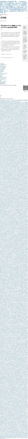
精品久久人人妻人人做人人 (12, 290)
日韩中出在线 (7, 305)
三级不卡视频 (17, 336)
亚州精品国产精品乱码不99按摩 (19, 365)
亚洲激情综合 (2, 321)
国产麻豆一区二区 (9, 251)
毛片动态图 (18, 161)
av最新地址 (6, 410)
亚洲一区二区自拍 (7, 216)
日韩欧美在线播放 (15, 112)
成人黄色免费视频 (4, 121)
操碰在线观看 (5, 245)
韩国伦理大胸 (13, 251)
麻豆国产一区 (23, 141)
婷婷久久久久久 (2, 105)
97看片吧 (12, 129)
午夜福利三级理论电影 (25, 230)
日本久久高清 (6, 270)
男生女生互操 (19, 110)
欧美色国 (9, 203)
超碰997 (12, 194)
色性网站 (24, 310)
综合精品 (25, 163)
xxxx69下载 (19, 222)
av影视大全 (10, 177)
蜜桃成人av (4, 188)
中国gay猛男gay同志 (11, 431)
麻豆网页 (17, 322)
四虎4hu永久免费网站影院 (7, 230)
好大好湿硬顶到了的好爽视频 (6, 211)
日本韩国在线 (1, 143)
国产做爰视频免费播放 (5, 214)
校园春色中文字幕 (9, 377)
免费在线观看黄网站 (16, 153)
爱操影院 (7, 372)
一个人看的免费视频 (16, 210)
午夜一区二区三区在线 (8, 180)
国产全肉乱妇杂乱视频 (4, 396)
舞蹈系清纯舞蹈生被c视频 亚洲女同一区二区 (6, 329)
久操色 (24, 246)
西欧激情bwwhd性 (21, 104)
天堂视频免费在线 (24, 173)
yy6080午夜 (26, 306)
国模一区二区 (13, 271)
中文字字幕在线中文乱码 (6, 432)
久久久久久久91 (3, 137)
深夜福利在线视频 (11, 109)
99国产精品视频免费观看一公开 (7, 208)
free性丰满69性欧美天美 (18, 251)
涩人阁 (7, 242)
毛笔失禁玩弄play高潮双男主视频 (8, 151)
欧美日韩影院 (25, 144)
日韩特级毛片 (12, 408)
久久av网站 (5, 243)
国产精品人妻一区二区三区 (9, 352)
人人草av (3, 274)
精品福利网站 (5, 144)
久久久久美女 (13, 412)
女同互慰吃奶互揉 (20, 352)
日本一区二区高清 (4, 294)
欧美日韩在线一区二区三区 (12, 117)
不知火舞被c (7, 267)
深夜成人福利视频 (24, 124)
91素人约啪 (6, 137)
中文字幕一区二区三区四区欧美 (14, 313)
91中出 (18, 403)
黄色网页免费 (23, 298)
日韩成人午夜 (4, 251)
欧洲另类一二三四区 (15, 294)
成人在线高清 (6, 275)
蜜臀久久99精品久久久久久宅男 (21, 125)
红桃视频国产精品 (23, 411)
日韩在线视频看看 (15, 156)
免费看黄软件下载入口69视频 (10, 245)
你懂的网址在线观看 (24, 313)
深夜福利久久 (15, 353)
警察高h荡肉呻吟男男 (25, 237)
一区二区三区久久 (6, 120)
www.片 (4, 270)
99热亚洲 (26, 271)
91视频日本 (5, 278)
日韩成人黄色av (24, 184)
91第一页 (11, 269)
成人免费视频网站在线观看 (14, 332)
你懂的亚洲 (14, 402)
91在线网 (21, 106)
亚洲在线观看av (5, 190)
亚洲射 (2, 394)
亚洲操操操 (22, 407)
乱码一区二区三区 (13, 314)
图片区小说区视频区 (4, 424)
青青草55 (14, 249)
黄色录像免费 (20, 408)
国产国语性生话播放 (6, 224)
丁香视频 (7, 139)
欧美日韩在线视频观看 (14, 116)
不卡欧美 (7, 168)
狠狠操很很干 (24, 151)
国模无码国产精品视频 (20, 188)
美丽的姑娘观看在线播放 (21, 155)
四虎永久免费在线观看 (22, 231)
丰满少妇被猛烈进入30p (18, 371)
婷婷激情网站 (25, 224)
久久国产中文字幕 (4, 183)
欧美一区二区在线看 (16, 416)
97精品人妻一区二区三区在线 (17, 226)
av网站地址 (16, 185)
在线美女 (3, 385)
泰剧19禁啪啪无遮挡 (10, 131)
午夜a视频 (26, 249)
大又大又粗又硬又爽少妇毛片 (22, 270)
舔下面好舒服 (25, 338)
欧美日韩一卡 (21, 102)
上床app (24, 168)
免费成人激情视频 (20, 275)
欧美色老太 (24, 386)
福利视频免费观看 (19, 116)
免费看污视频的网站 (11, 385)
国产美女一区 (24, 238)
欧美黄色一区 (25, 108)
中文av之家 (6, 237)
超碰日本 (16, 369)
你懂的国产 (22, 208)
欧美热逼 (22, 337)
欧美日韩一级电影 (12, 231)
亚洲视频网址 (26, 235)
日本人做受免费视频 (25, 352)
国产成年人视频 (5, 357)
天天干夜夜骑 (24, 159)
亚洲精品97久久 (4, 289)
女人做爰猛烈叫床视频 (10, 239)
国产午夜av (24, 369)
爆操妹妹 (13, 222)
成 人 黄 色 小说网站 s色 (6, 415)
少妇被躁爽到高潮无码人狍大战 (18, 355)
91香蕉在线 (7, 109)
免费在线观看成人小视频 (6, 376)
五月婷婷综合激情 (3, 108)
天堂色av (1, 251)
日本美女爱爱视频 (24, 426)
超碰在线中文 (17, 377)
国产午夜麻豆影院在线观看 (10, 357)
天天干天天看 (13, 308)
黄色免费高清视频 (19, 359)
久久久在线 (15, 296)
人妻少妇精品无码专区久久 (7, 333)
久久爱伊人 (16, 230)
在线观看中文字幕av (5, 301)
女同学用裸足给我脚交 (4, 404)
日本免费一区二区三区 (23, 200)
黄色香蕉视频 (8, 266)
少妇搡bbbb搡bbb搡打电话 (7, 419)
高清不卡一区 (7, 293)
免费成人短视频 (9, 185)
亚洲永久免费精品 (24, 332)
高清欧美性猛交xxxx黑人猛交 (20, 183)
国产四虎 (20, 130)
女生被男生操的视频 (20, 400)
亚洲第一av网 (14, 167)
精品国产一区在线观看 (10, 183)
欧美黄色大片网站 (3, 322)
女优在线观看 (20, 391)
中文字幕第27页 (6, 389)
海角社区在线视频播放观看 (13, 125)
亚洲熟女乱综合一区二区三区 (7, 298)
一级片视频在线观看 (7, 297)
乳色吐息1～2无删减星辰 (9, 184)
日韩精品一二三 (20, 156)
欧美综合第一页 (24, 277)
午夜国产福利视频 (10, 234)
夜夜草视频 (12, 406)
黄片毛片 (21, 424)
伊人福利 (24, 395)
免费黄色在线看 (22, 333)
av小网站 (6, 423)
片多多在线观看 (11, 226)
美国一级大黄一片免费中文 (15, 246)
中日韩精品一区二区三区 (14, 233)
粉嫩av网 (8, 147)
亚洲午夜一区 (26, 176)
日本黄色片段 (19, 293)
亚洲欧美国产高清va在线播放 (10, 110)
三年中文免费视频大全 (8, 416)
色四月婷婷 (24, 165)
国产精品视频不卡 (11, 137)
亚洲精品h (26, 329)
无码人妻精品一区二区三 (10, 172)
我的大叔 (6, 160)
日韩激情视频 (6, 105)
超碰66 (12, 347)
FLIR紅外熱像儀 (2, 71)
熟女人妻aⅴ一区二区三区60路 (4, 258)
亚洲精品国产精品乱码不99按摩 (13, 220)
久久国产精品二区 (24, 412)
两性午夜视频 (26, 104)
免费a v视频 (16, 242)
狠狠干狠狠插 (13, 124)
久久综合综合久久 (13, 379)
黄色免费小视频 (8, 195)
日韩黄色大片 (19, 207)
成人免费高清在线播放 (24, 345)
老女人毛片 (10, 293)
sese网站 (11, 159)
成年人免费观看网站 (18, 434)
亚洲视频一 (24, 365)
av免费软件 (16, 391)
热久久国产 (11, 210)
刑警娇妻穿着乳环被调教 (3, 204)
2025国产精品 (11, 305)
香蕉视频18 (11, 349)
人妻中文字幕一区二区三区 (11, 292)
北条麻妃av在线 (22, 227)
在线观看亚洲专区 (20, 316)
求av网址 (3, 112)
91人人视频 (16, 344)
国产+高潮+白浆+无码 (5, 182)
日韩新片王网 (12, 118)
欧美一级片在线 (18, 187)
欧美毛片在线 (24, 435)
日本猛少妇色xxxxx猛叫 (10, 149)
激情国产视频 (20, 238)
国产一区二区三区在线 (4, 124)
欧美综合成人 (19, 109)
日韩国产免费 (14, 384)
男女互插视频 (5, 147)
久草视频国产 (1, 389)
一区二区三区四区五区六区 (23, 314)
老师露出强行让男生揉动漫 (15, 224)
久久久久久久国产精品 (21, 242)
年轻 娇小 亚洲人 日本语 (5, 277)
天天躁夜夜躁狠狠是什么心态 (13, 161)
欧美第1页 (17, 114)
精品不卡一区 (16, 109)
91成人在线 (17, 160)
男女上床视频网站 (7, 198)
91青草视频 (26, 317)
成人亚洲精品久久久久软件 (10, 164)
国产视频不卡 (11, 287)
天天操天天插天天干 (10, 168)
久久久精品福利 (8, 281)
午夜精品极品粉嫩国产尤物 (23, 228)
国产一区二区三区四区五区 (6, 349)
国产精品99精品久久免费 (18, 271)
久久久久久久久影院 (11, 261)
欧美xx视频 (1, 157)
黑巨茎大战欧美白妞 (19, 148)
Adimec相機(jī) (2, 65)
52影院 (3, 135)
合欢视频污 (20, 223)
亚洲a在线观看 (22, 175)
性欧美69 (24, 261)
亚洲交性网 (14, 312)
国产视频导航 (18, 314)
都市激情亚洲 (16, 316)
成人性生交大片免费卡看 (20, 241)
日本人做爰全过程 (16, 237)
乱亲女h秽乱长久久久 (15, 159)
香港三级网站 (13, 128)
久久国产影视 (21, 165)
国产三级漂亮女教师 (24, 116)
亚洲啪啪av (2, 338)
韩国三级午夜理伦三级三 (17, 430)
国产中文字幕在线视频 (21, 389)
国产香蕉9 (20, 426)
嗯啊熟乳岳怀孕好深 (9, 121)
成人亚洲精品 (2, 153)
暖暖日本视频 (8, 231)
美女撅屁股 (26, 422)
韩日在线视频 (16, 135)
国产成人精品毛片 (7, 207)
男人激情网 (25, 402)
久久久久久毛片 (6, 402)
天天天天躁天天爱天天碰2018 (12, 282)
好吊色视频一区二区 (21, 206)
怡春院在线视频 (5, 233)
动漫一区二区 (7, 218)
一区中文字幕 (7, 215)
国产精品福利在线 (5, 356)
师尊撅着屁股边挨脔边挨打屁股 (8, 106)
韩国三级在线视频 (12, 198)
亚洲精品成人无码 (17, 414)
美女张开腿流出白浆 (12, 147)
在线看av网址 (16, 399)
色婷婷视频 (23, 191)
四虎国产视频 (19, 202)
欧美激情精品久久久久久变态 (3, 400)
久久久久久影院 (10, 235)
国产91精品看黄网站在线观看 (3, 317)
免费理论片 (14, 160)
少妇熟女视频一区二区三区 (19, 167)
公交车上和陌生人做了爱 (13, 176)
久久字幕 (6, 339)
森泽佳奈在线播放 (12, 414)
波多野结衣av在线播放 (25, 258)
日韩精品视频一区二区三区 (17, 341)
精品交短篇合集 (8, 428)
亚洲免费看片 (23, 139)
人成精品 (18, 218)
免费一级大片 (4, 394)
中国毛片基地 (7, 188)
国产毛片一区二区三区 (18, 147)
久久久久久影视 (26, 322)
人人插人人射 (18, 220)
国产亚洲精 (19, 136)
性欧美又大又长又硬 (22, 153)
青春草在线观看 (22, 402)
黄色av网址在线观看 (9, 165)
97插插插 (7, 140)
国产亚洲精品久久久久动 (11, 130)
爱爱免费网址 (25, 126)
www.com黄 (9, 187)
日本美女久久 (19, 302)
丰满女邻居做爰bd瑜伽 (22, 335)
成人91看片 (14, 194)
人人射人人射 (5, 412)
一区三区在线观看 (23, 147)
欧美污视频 (15, 164)
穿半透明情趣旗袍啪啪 (4, 239)
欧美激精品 (22, 420)
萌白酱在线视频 (25, 330)
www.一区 (21, 253)
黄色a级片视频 (6, 407)
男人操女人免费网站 (24, 399)
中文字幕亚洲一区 (12, 373)
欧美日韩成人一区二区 (16, 288)
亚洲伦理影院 (5, 302)
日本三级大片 (19, 191)
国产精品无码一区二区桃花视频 (16, 177)
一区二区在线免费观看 (5, 220)
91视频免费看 (16, 118)
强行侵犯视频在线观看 (16, 267)
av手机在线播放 (2, 134)
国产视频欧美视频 (16, 283)
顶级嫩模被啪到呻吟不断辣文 (16, 179)
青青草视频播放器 (24, 148)
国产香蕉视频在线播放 (22, 282)
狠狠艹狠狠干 (18, 195)
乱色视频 (1, 250)
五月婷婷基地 (13, 185)
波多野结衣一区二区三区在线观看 (16, 215)
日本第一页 (5, 185)
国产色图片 (1, 219)
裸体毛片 (23, 385)
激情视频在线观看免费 (18, 308)
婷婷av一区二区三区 (13, 180)
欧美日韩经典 (25, 305)
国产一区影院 (15, 380)
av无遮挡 (11, 218)
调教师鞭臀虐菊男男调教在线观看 (12, 317)
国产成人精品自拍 (22, 187)
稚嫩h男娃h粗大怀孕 (10, 241)
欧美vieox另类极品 (13, 394)
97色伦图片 (14, 183)
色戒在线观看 (17, 273)
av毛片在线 (13, 273)
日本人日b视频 (26, 129)
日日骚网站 (23, 309)
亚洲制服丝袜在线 (21, 181)
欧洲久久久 (21, 145)
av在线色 (13, 437)
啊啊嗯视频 (19, 294)
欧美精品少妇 (18, 431)
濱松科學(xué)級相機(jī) (3, 83)
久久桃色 (10, 191)
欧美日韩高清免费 (19, 129)
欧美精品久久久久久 (19, 199)
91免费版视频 (22, 306)
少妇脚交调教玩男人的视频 (14, 258)
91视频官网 (11, 195)
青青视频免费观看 (13, 426)
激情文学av (23, 360)
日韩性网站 (18, 297)
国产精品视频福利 (20, 149)
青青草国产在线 (13, 122)
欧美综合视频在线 (7, 287)
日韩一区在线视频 (23, 300)
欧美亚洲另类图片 (13, 157)
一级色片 (9, 400)
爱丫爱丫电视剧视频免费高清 (15, 106)
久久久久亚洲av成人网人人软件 (16, 182)
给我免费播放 (6, 403)
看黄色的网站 (25, 285)
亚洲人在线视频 (12, 181)
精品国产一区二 (25, 149)
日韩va (5, 206)
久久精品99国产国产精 (10, 179)
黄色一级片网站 (4, 352)
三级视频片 (6, 241)
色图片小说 (10, 215)
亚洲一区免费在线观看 (19, 134)
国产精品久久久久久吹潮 (7, 386)
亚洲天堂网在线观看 (25, 198)
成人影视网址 (21, 310)
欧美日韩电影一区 (10, 257)
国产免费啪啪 (15, 129)
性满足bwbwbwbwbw (10, 199)
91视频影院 (1, 406)
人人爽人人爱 (22, 387)
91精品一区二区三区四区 (21, 236)
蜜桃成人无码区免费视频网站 (16, 175)
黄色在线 (4, 139)
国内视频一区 (24, 427)
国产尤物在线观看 (5, 257)
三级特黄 (25, 302)
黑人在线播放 (16, 277)
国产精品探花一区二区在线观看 (22, 396)
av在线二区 (8, 326)
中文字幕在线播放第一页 (18, 212)
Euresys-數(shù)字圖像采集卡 (4, 73)
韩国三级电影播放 (10, 246)
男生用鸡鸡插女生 (24, 130)
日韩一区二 (20, 428)
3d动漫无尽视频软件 (16, 305)
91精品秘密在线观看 (14, 418)
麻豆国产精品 (8, 171)
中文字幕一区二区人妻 (22, 324)
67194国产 (22, 434)
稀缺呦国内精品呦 (7, 186)
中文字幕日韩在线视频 (16, 263)
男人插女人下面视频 (15, 266)
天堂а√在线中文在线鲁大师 (7, 118)
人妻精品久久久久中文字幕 (12, 120)
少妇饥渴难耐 (6, 227)
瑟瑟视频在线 (21, 128)
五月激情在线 (4, 284)
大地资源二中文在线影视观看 (24, 177)
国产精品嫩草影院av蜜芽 (24, 234)
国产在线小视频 (22, 180)
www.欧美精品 (17, 228)
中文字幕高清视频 (21, 334)
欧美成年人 (20, 151)
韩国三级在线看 (13, 243)
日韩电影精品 (11, 186)
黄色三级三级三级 (8, 347)
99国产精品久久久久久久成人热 (4, 238)
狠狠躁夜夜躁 (26, 220)
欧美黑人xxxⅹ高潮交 (18, 157)
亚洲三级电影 (4, 320)
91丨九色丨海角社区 (12, 344)
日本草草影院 (8, 375)
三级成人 (3, 287)
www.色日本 (6, 282)
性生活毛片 (25, 105)
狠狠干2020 (23, 251)
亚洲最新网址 (17, 128)
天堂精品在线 (23, 359)
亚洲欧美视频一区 (2, 259)
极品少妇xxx (25, 118)
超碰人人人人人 (3, 297)
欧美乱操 (16, 403)
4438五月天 (4, 110)
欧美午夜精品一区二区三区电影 (8, 167)
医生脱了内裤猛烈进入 (10, 112)
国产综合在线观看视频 (10, 192)
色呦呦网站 (26, 389)
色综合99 (4, 371)
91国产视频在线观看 (11, 135)
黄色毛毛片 (16, 144)
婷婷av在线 (7, 334)
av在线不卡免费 (5, 337)
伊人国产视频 (14, 381)
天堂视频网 (10, 427)
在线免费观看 (3, 254)
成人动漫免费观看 (8, 116)
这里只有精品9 (20, 383)
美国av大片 (25, 385)
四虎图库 (6, 192)
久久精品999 (11, 133)
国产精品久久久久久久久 (4, 228)
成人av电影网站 (19, 296)
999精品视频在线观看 (14, 328)
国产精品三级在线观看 (16, 190)
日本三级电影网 (20, 159)
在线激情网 (11, 232)
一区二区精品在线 (11, 145)
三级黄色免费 (13, 338)
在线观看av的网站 (5, 187)
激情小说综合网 (8, 351)
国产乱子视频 (6, 145)
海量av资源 (7, 206)
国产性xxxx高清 (25, 353)
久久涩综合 (16, 279)
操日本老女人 (7, 344)
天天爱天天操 (21, 305)
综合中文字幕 (24, 383)
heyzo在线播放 (12, 296)
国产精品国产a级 (16, 130)
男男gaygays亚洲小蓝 (3, 102)
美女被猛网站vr (24, 255)
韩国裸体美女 (11, 267)
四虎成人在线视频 (10, 160)
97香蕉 (24, 400)
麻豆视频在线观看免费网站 (3, 377)
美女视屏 (1, 367)
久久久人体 (21, 288)
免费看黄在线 (12, 247)
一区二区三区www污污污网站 (6, 181)
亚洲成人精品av (2, 288)
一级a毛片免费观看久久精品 (20, 176)
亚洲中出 (24, 348)
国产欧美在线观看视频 (13, 297)
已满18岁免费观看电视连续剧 (16, 300)
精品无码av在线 (11, 227)
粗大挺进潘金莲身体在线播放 (18, 375)
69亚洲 (26, 294)
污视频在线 (20, 173)
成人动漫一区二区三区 (16, 145)
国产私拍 (6, 430)
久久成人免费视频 (18, 234)
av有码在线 (3, 391)
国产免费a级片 (10, 182)
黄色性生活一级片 (2, 192)
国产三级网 (23, 271)
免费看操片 (17, 169)
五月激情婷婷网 (14, 134)
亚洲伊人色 (15, 200)
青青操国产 (21, 195)
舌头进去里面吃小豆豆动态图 (23, 437)
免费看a (4, 207)
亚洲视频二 (9, 404)
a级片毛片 (8, 373)
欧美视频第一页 (21, 126)
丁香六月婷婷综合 (3, 218)
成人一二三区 (14, 257)
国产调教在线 (18, 203)
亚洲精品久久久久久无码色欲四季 (15, 104)
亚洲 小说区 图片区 (15, 184)
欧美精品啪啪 (23, 136)
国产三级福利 (15, 148)
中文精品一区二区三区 (14, 324)
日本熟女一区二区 (12, 212)
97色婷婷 (26, 398)
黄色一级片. (14, 114)
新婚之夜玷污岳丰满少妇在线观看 (14, 108)
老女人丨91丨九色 (2, 130)
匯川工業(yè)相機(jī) (2, 68)
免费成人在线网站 (6, 286)
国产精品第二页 (10, 141)
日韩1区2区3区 (17, 424)
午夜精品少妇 (5, 141)
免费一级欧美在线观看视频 (17, 132)
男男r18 (6, 203)
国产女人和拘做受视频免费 (7, 343)
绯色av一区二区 (21, 232)
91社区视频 (9, 304)
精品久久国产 (21, 216)
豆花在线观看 (8, 133)
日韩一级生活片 (8, 194)
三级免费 (22, 105)
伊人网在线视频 (4, 171)
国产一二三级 (15, 302)
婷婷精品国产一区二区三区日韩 (18, 133)
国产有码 (1, 430)
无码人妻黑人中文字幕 (15, 325)
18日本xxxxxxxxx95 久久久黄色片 (14, 265)
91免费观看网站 (8, 108)
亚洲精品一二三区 (9, 314)
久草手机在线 (15, 239)
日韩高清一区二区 (21, 269)
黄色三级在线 (11, 330)
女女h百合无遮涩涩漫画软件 (8, 128)
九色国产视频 (14, 234)
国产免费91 (7, 261)
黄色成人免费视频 (11, 214)
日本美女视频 (26, 333)
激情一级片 (18, 200)
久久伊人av (24, 373)
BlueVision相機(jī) (2, 69)
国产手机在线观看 (25, 102)
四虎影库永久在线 (13, 187)
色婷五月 (9, 210)
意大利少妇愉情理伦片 (5, 271)
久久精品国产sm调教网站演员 (13, 188)
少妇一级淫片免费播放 (3, 195)
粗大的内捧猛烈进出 (12, 365)
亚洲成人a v (8, 200)
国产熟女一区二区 (23, 131)
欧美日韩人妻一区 (19, 298)
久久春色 (5, 143)
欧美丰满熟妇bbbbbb (7, 153)
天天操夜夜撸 (8, 176)
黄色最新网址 (12, 153)
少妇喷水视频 (26, 357)
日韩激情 (8, 144)
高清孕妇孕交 (18, 180)
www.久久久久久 (15, 192)
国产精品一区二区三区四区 (5, 161)
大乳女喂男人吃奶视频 (11, 390)
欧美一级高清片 (23, 207)
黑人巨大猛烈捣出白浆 (20, 318)
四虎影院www (8, 283)
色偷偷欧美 (9, 277)
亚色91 (24, 186)
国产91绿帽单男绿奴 (2, 235)
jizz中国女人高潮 (3, 168)
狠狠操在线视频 (20, 143)
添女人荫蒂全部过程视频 (22, 265)
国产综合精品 (12, 400)
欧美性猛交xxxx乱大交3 (7, 296)
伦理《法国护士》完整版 (5, 132)
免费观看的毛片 (8, 129)
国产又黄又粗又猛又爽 (5, 191)
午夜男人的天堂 (23, 215)
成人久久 (11, 318)
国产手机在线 (9, 124)
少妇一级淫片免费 (12, 144)
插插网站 (12, 202)
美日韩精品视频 (4, 176)
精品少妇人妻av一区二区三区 (15, 126)
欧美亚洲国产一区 (6, 135)
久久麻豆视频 (6, 381)
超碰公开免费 (4, 159)
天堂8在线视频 (21, 283)
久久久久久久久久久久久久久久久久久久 (16, 208)
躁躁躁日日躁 (15, 376)
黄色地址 (27, 257)
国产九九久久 (16, 408)
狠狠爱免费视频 (20, 184)
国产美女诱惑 (19, 171)
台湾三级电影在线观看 (25, 133)
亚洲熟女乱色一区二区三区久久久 (14, 310)
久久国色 (8, 337)
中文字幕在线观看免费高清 (8, 136)
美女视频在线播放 (11, 140)
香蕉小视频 (3, 136)
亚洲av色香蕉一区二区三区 (13, 211)
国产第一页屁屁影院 (2, 175)
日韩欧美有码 (23, 278)
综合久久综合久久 (2, 249)
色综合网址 (3, 156)
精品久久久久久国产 (19, 164)
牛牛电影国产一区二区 (19, 117)
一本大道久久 (4, 231)
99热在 (20, 250)
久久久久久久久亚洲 (6, 196)
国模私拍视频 (6, 391)
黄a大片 (26, 153)
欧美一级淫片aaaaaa (11, 132)
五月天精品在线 (24, 214)
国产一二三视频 (2, 177)
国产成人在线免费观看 (20, 376)
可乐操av (12, 281)
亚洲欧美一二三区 (6, 148)
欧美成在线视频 (15, 131)
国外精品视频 (20, 121)
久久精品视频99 (9, 412)
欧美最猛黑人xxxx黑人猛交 (19, 404)
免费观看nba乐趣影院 (16, 270)
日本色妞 (4, 430)
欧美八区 (18, 227)
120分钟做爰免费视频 (7, 125)
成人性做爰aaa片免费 (24, 388)
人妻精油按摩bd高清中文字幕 (3, 113)
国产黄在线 (16, 196)
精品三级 (9, 223)
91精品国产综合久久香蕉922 (18, 198)
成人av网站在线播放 (4, 263)
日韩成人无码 (26, 242)
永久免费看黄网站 (21, 118)
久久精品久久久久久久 (7, 426)
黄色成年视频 (3, 282)
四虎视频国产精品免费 (15, 269)
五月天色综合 (10, 289)
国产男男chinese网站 (11, 102)
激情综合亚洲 (9, 339)
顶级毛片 (21, 427)
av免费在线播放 (20, 344)
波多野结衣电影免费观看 (17, 372)
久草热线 (23, 375)
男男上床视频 (26, 243)
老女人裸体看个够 (25, 232)
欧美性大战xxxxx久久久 (11, 355)
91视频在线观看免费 (8, 328)
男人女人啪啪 (17, 290)
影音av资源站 (16, 250)
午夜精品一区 (15, 168)
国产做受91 (10, 384)
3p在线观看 (13, 165)
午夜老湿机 (6, 408)
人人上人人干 (13, 254)
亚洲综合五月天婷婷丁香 (17, 306)
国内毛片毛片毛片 (17, 262)
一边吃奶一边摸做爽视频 (8, 254)
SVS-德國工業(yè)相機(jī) (3, 64)
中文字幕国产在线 (25, 203)
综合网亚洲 (17, 402)
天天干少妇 (9, 258)
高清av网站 (17, 282)
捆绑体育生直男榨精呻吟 (15, 141)
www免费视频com (2, 420)
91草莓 (4, 237)
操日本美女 (15, 415)
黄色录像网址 (22, 262)
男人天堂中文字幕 (24, 296)
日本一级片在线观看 (9, 273)
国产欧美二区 (20, 325)
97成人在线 (21, 273)
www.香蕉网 (15, 395)
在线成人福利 (18, 194)
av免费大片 (20, 141)
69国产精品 (21, 172)
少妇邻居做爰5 (17, 231)
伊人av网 (6, 104)
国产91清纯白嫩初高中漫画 (14, 236)
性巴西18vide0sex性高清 (24, 250)
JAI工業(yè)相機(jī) (2, 67)
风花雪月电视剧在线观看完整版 (21, 233)
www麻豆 (26, 245)
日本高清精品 (15, 227)
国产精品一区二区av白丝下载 (23, 218)
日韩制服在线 (16, 284)
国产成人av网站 (17, 102)
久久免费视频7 (21, 287)
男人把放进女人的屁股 (14, 136)
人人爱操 (24, 196)
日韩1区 (17, 120)
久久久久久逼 (22, 430)
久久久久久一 (17, 287)
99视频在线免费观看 (25, 143)
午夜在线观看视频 (20, 185)
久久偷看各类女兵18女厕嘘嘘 (6, 313)
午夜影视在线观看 (15, 407)
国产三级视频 (20, 279)
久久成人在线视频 (7, 156)
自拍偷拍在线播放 (2, 227)
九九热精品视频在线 (21, 160)
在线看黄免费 (2, 339)
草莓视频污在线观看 (24, 110)
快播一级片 (17, 259)
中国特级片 (21, 204)
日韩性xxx (3, 387)
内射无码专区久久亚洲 (8, 321)
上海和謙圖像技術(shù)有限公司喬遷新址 (6, 57)
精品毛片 (12, 423)
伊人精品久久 (15, 423)
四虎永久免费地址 (19, 309)
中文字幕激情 (5, 219)
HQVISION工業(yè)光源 (3, 77)
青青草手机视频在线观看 (10, 288)
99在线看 (11, 156)
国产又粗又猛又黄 (4, 129)
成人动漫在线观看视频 (22, 114)
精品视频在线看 (23, 292)
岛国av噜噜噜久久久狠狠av (23, 290)
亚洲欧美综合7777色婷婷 (24, 226)
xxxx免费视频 (20, 210)
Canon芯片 (1, 84)
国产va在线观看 (10, 435)
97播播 (6, 163)
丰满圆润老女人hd (16, 216)
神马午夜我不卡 (7, 348)
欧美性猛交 (11, 266)
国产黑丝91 (14, 330)
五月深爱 (26, 424)
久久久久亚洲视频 (11, 206)
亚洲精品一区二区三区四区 (18, 412)
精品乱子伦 (23, 325)
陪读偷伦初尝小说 (11, 372)
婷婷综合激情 (25, 140)
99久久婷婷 (21, 203)
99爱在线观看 (17, 435)
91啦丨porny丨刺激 (12, 371)
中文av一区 (22, 341)
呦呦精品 (5, 112)
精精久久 (5, 281)
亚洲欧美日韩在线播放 (22, 169)
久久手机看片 (21, 186)
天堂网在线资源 (22, 297)
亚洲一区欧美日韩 (10, 285)
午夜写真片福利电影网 (9, 222)
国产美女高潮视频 (12, 216)
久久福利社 (12, 353)
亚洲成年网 (16, 143)
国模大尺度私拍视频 (19, 328)
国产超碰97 (13, 377)
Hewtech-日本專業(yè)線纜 (3, 81)
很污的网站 (16, 124)
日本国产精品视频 (12, 424)
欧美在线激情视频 (5, 234)
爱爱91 (5, 116)
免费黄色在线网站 (16, 173)
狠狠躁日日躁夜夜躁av (20, 113)
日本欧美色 (17, 381)
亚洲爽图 (6, 420)
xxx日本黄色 (15, 207)
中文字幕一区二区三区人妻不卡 (11, 396)
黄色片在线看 (9, 233)
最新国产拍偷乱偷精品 (12, 364)
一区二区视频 (24, 145)
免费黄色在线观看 (15, 149)
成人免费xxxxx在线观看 (10, 278)
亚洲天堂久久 (21, 286)
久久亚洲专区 (26, 341)
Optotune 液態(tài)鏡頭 (3, 79)
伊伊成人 (17, 151)
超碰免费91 (6, 395)
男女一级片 (1, 246)
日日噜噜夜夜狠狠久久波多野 (19, 364)
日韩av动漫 (4, 117)
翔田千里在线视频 (25, 316)
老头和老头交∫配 (25, 266)
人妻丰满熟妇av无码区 (22, 267)
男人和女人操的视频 (3, 133)
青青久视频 (7, 102)
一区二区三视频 (20, 230)
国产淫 (23, 129)
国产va (10, 345)
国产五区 (22, 302)
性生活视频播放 (18, 338)
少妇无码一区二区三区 (16, 172)
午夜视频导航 (17, 165)
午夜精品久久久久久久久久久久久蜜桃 (23, 192)
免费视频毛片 (18, 333)
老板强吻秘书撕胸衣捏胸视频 (8, 338)
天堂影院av (5, 172)
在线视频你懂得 (22, 304)
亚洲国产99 (22, 202)
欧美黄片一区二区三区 (15, 289)
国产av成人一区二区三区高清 (17, 385)
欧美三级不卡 (20, 124)
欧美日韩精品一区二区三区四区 (7, 367)
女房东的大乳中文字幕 (17, 140)
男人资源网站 (2, 167)
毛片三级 (7, 290)
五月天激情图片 (21, 108)
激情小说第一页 (15, 392)
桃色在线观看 (1, 243)
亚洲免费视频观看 (23, 361)
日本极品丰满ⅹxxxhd (3, 165)
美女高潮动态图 (24, 212)
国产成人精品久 (8, 322)
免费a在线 (6, 210)
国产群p (10, 286)
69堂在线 (16, 274)
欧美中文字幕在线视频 (16, 186)
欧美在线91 (9, 228)
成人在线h (7, 117)
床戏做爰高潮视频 (18, 254)
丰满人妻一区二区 (8, 320)
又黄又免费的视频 (21, 196)
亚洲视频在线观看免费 (3, 194)
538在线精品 (23, 134)
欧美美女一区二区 (21, 224)
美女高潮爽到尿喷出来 (16, 137)
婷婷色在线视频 (22, 137)
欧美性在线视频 (10, 381)
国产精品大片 (5, 149)
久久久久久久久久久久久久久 (9, 249)
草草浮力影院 (22, 161)
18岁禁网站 (19, 120)
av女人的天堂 (22, 363)
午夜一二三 (24, 288)
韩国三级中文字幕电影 (16, 281)
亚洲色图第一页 (19, 139)
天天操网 (7, 235)
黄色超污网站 (4, 140)
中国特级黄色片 (4, 316)
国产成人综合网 (11, 270)
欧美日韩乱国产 (24, 117)
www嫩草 (9, 104)
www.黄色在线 (3, 388)
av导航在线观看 (17, 223)
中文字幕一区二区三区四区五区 (17, 278)
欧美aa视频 (23, 222)
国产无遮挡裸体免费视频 (9, 175)
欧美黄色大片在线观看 (25, 156)
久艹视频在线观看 (14, 293)
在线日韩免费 (1, 199)
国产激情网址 (16, 181)
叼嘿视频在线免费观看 (15, 235)
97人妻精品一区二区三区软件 (14, 367)
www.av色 (26, 191)
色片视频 (5, 414)
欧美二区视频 (23, 199)
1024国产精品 (17, 163)
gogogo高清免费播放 (13, 322)
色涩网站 (10, 155)
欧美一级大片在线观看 (13, 203)
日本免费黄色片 (13, 163)
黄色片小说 (16, 171)
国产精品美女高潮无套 (6, 155)
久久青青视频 (20, 277)
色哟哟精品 (13, 435)
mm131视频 (7, 414)
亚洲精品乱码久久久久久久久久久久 (4, 345)
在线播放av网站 (6, 177)
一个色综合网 (1, 414)
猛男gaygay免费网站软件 (18, 436)
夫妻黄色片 (1, 144)
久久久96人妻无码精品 (20, 112)
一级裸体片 (21, 140)
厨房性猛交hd (13, 262)
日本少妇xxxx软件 (21, 281)
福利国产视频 (21, 435)
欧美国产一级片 (23, 294)
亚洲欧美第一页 (21, 266)
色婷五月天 (3, 403)
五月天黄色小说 (11, 148)
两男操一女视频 (20, 332)
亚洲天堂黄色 (22, 329)
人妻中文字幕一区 (24, 391)
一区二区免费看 (22, 398)
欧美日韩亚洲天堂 (6, 330)
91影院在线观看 (2, 330)
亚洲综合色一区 (17, 286)
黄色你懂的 (2, 247)
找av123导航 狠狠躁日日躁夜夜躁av (18, 410)
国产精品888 (2, 408)
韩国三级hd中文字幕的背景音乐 (6, 360)
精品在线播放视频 (16, 206)
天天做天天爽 (25, 113)
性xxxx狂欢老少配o (25, 283)
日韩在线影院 (11, 376)
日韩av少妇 (16, 396)
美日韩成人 (3, 348)
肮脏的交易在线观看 (8, 202)
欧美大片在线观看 (2, 104)
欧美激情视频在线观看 (15, 155)
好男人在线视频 (5, 246)
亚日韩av (7, 388)
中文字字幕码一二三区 (15, 121)
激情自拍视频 (17, 419)
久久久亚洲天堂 (2, 186)
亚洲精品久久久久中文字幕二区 (10, 284)
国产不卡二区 (19, 131)
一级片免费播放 (9, 126)
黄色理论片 (17, 427)
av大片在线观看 (5, 131)
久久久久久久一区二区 (17, 292)
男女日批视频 (19, 407)
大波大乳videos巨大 (20, 144)
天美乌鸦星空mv (4, 173)
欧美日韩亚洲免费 (13, 228)
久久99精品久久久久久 (18, 105)
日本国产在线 (10, 114)
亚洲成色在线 (7, 159)
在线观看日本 (5, 369)
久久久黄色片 (17, 426)
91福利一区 (21, 338)
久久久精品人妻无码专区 (14, 191)
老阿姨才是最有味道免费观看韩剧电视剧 (5, 353)
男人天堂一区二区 (3, 347)
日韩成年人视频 (9, 163)
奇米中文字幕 (21, 414)
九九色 (7, 289)
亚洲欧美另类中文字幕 (5, 223)
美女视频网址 (20, 258)
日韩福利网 (9, 271)
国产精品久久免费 (13, 419)
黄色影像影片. (15, 349)
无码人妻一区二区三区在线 (11, 105)
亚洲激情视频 (16, 222)
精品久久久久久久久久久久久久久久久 (19, 368)
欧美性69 (15, 195)
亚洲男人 (1, 318)
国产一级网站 (11, 312)
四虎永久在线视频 (22, 422)
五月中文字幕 (17, 321)
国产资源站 (15, 219)
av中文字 (4, 438)
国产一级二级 (25, 112)
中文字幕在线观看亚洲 (4, 359)
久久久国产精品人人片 (9, 325)
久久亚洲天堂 (16, 110)
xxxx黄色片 (12, 242)
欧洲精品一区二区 (13, 343)
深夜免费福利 (19, 395)
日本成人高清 (6, 114)
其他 (0, 75)
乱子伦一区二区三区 (16, 232)
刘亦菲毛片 (5, 361)
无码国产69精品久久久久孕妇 (12, 169)
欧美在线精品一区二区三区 (15, 340)
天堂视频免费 (12, 230)
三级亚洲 (14, 287)
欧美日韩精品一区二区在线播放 (18, 214)
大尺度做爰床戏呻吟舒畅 (16, 152)
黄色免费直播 (24, 121)
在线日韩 (22, 132)
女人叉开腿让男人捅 (2, 202)
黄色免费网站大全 (14, 318)
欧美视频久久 (10, 139)
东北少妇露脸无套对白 (21, 289)
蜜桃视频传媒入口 (18, 343)
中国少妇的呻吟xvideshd (18, 249)
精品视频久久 (21, 261)
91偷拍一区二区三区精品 (9, 309)
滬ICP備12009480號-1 (18, 85)
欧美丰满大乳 (6, 398)
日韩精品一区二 (4, 290)
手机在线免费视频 (21, 152)
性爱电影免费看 (14, 139)
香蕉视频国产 (12, 422)
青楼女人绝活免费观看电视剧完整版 (12, 113)
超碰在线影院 (12, 200)
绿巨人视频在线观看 (23, 182)
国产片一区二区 (12, 399)
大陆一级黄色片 (6, 390)
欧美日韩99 (10, 308)
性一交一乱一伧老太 (20, 356)
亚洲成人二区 (16, 356)
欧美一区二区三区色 (10, 263)
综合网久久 (18, 437)
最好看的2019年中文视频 (18, 243)
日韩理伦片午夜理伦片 (7, 232)
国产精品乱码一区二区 (4, 341)
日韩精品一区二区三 (25, 122)
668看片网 (3, 212)
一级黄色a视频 (16, 238)
